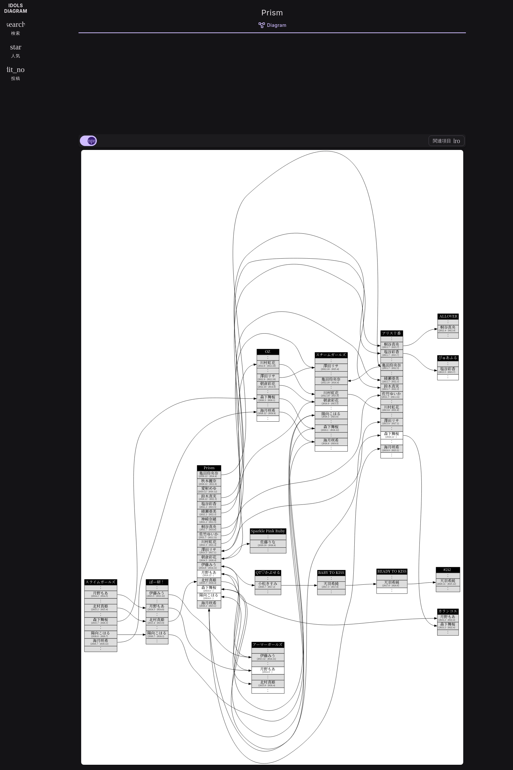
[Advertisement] (272, 82)
